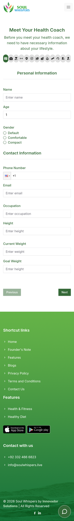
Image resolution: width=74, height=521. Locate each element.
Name (7, 89)
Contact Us (13, 389)
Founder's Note (17, 350)
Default (13, 132)
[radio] (4, 132)
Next (65, 292)
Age (6, 107)
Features (12, 357)
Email (7, 185)
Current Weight (14, 244)
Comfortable (17, 137)
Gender (8, 127)
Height (8, 223)
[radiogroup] (37, 137)
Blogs (9, 365)
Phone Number (14, 168)
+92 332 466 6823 (19, 457)
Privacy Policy (16, 373)
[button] (7, 176)
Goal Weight (12, 261)
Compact (15, 142)
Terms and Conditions (21, 381)
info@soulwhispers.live (22, 465)
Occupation (12, 206)
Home (10, 342)
